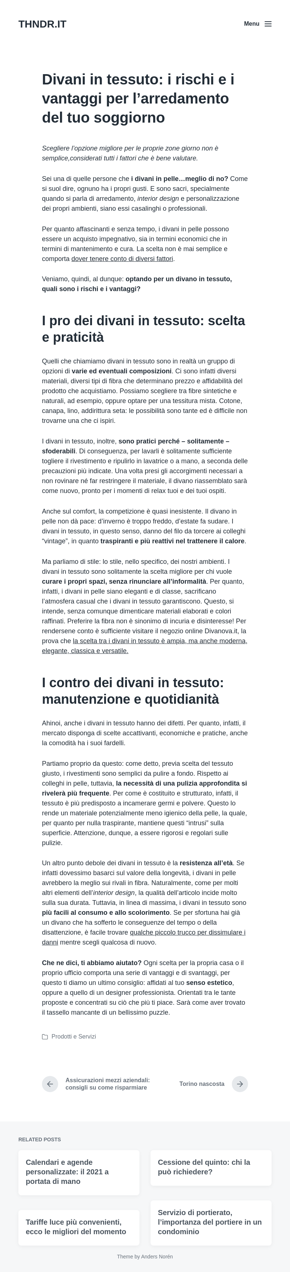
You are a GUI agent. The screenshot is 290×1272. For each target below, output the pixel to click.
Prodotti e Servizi (74, 1036)
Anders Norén (157, 1257)
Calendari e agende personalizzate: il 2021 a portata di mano (67, 1207)
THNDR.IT (42, 24)
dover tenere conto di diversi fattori (122, 258)
